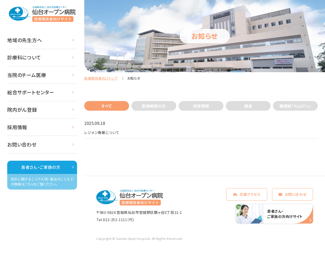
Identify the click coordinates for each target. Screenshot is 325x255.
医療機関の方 (154, 106)
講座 (248, 106)
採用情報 (17, 127)
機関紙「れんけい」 (295, 106)
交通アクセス (250, 195)
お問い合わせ (22, 144)
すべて (106, 106)
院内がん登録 (22, 109)
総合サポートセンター (30, 92)
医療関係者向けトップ (101, 78)
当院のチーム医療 (26, 74)
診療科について (24, 57)
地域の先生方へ (24, 40)
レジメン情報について (104, 133)
